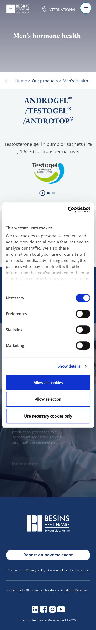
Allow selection (48, 399)
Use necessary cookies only (48, 416)
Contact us (15, 570)
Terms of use (79, 570)
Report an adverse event (48, 555)
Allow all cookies (48, 382)
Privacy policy (35, 570)
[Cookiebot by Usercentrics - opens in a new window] (68, 209)
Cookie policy (57, 570)
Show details (69, 366)
